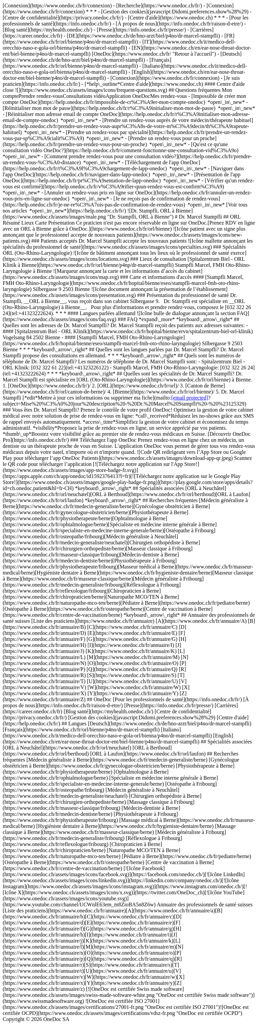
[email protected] (189, 398)
